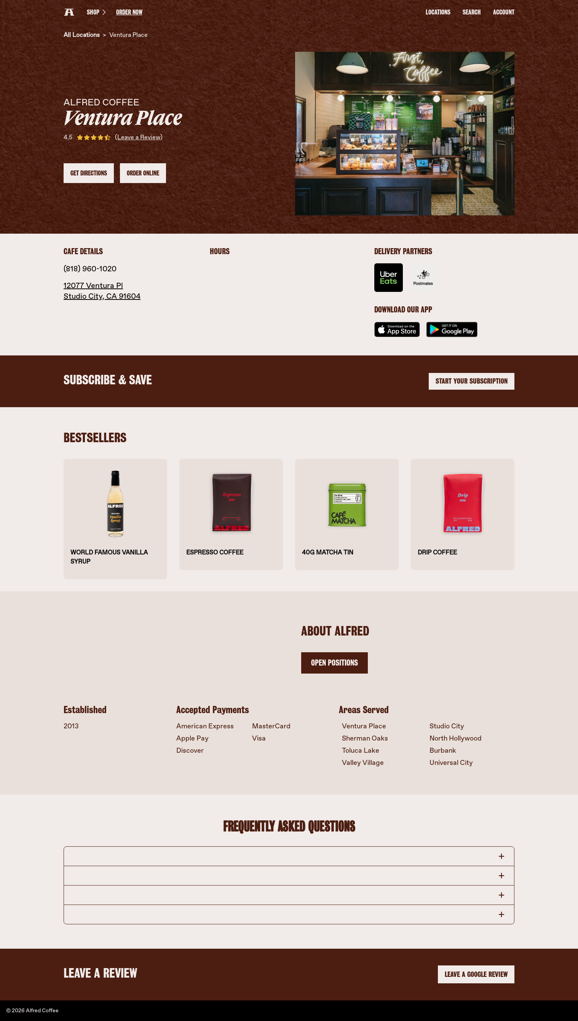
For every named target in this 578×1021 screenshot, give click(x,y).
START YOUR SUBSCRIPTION (472, 381)
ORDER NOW (129, 12)
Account (503, 12)
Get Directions (88, 173)
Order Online (143, 173)
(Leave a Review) (139, 137)
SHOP (98, 12)
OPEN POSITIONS (334, 662)
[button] (289, 856)
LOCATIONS (438, 12)
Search (472, 12)
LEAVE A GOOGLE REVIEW (476, 975)
